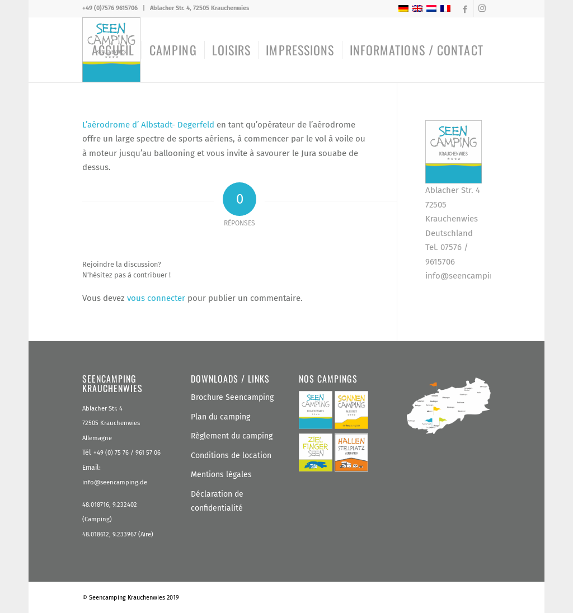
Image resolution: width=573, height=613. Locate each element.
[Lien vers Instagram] (482, 8)
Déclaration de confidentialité (217, 501)
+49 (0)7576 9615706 (110, 8)
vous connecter (156, 298)
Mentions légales (221, 474)
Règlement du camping (232, 436)
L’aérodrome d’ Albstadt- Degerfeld (149, 125)
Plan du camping (220, 417)
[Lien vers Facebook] (465, 8)
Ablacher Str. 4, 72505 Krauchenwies (199, 8)
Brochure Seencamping (232, 397)
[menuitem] (113, 49)
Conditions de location (231, 455)
